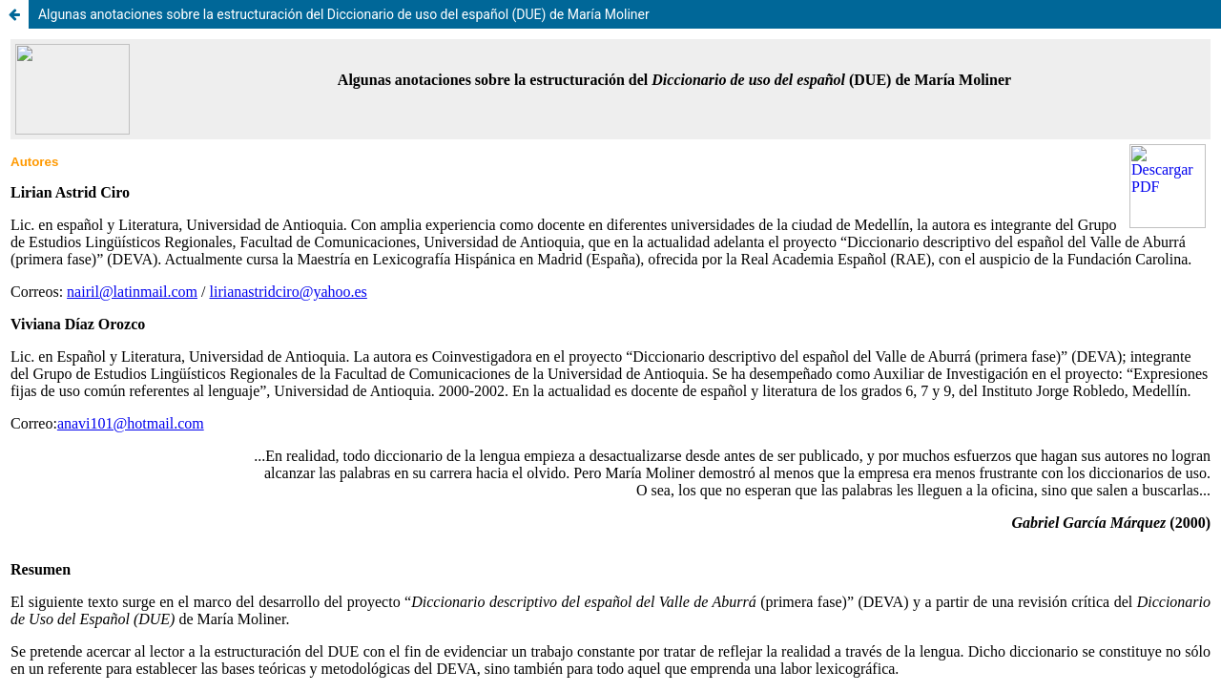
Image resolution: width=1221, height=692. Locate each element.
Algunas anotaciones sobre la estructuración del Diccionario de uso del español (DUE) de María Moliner (344, 14)
